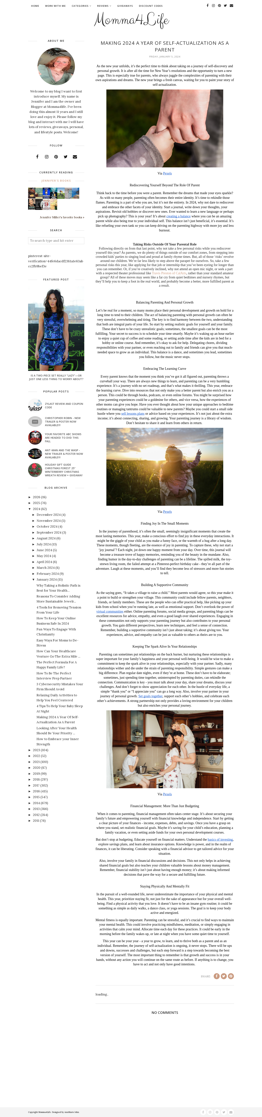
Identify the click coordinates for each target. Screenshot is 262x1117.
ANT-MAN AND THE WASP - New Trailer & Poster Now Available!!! (64, 453)
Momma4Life (131, 20)
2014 (36, 803)
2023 (36, 750)
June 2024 (44, 550)
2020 (36, 768)
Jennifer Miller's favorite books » (62, 217)
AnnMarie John (71, 1112)
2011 (36, 821)
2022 (36, 756)
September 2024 (49, 532)
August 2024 (46, 538)
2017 (36, 785)
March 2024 (46, 568)
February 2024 (48, 574)
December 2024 (49, 515)
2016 (36, 791)
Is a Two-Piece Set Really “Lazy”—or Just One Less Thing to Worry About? (56, 377)
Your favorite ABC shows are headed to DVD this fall (63, 437)
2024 (36, 509)
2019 (36, 774)
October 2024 (47, 526)
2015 (36, 797)
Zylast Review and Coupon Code (64, 405)
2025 (36, 503)
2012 (36, 815)
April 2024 (44, 562)
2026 (36, 497)
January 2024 (47, 579)
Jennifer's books (56, 180)
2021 (36, 762)
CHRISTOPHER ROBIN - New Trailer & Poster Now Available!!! (63, 421)
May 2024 (44, 556)
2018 (36, 779)
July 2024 (44, 544)
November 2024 (49, 521)
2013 (36, 809)
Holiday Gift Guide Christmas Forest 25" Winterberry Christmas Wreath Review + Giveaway (64, 470)
